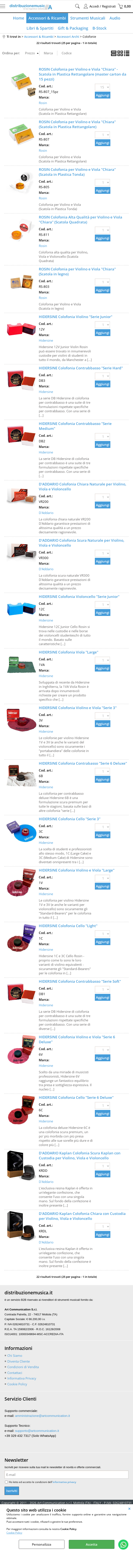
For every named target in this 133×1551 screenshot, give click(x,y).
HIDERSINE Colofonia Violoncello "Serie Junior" (79, 596)
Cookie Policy (14, 1532)
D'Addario (46, 513)
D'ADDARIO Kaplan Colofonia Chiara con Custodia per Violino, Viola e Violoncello (82, 1216)
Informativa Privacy (21, 1378)
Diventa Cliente (18, 1361)
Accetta (91, 1544)
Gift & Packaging (73, 28)
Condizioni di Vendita (23, 1367)
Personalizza (41, 1544)
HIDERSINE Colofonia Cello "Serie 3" (69, 818)
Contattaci (14, 1373)
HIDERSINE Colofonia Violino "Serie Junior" (75, 316)
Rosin (43, 103)
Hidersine (46, 340)
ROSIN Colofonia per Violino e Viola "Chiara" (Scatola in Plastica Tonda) (77, 172)
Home (18, 18)
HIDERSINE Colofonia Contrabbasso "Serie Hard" (81, 367)
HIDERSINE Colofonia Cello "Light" (68, 925)
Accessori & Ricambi (47, 18)
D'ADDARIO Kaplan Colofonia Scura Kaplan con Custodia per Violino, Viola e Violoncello (79, 1155)
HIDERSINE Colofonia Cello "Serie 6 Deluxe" (76, 1097)
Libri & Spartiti (40, 28)
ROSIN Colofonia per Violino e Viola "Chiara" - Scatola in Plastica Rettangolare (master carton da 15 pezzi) (82, 74)
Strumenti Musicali (87, 18)
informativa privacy (64, 1482)
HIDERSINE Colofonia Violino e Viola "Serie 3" (78, 707)
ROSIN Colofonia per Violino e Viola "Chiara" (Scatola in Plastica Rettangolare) (77, 124)
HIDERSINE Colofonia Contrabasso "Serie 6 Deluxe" (83, 763)
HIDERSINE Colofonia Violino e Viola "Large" (76, 870)
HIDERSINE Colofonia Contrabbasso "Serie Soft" (80, 981)
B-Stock (99, 28)
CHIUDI (129, 1508)
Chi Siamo (14, 1355)
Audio (115, 18)
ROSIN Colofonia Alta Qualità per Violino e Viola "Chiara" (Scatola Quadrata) (80, 219)
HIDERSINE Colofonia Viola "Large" (68, 652)
